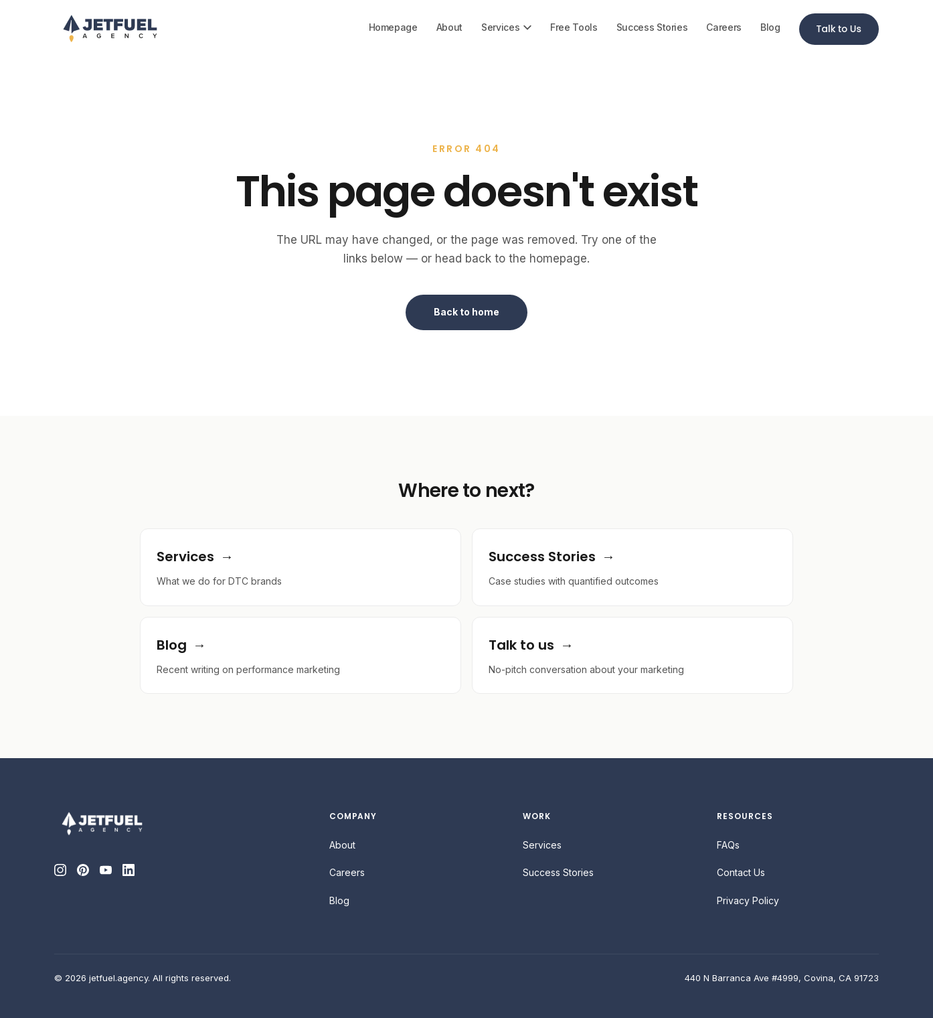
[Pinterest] (83, 870)
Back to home (466, 311)
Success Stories (652, 27)
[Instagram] (60, 870)
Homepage (393, 27)
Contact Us (741, 872)
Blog (770, 27)
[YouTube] (106, 870)
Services (506, 27)
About (449, 27)
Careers (724, 27)
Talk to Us (839, 28)
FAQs (728, 845)
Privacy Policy (748, 900)
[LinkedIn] (128, 870)
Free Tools (574, 27)
